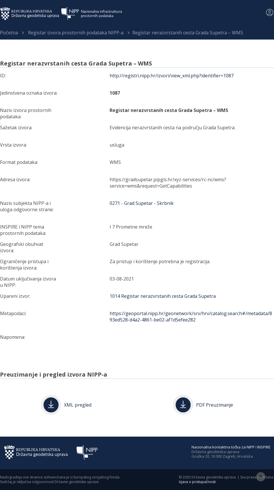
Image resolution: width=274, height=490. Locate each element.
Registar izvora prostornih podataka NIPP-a (75, 32)
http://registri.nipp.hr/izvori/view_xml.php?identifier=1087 (172, 75)
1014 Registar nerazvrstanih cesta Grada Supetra (163, 296)
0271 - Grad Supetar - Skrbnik (142, 203)
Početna (9, 32)
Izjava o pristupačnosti (197, 481)
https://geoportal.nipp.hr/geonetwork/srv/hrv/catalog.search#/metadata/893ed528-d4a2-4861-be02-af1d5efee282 (191, 316)
